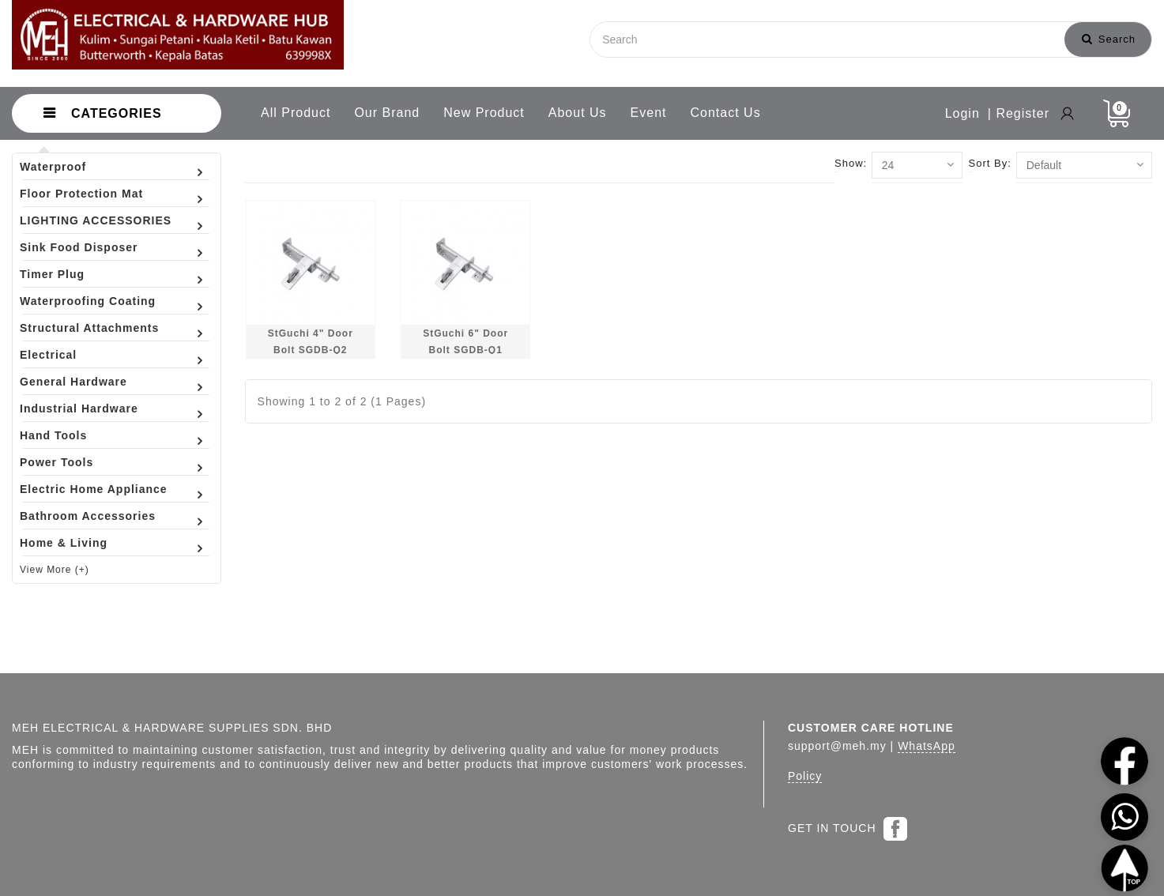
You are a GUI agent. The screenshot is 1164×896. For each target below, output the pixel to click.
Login (962, 113)
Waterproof (53, 166)
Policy (805, 776)
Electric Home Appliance (94, 489)
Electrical (48, 354)
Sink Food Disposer (78, 247)
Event (649, 112)
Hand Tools (53, 435)
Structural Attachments (89, 328)
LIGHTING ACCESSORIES (95, 220)
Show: (850, 163)
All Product (295, 112)
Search (1109, 39)
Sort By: (990, 163)
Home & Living (63, 542)
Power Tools (56, 462)
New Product (484, 112)
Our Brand (387, 112)
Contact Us (726, 112)
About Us (577, 112)
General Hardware (73, 381)
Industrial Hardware (79, 408)
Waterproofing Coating (88, 301)
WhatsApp (926, 746)
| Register (1018, 113)
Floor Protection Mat (81, 193)
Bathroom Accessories (88, 516)
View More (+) (54, 569)
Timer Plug (52, 274)
